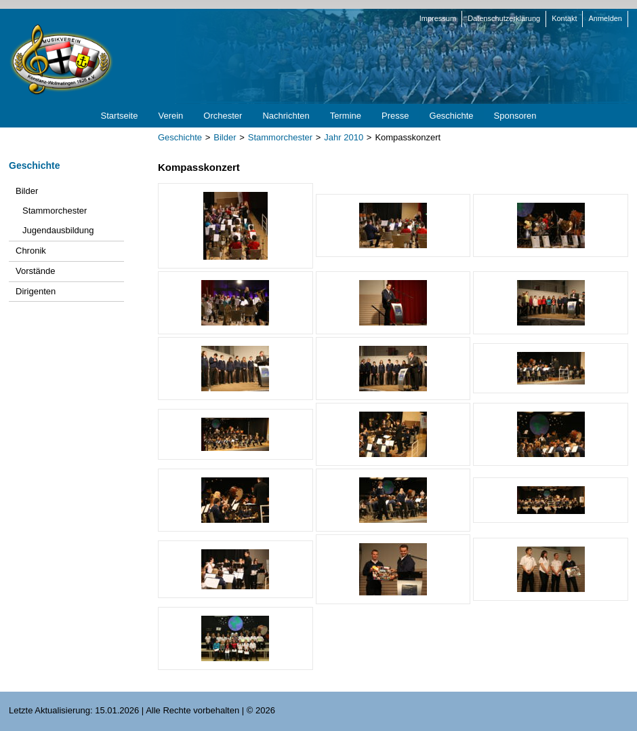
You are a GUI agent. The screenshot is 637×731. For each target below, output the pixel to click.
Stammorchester (280, 137)
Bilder (224, 137)
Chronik (31, 250)
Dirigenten (36, 291)
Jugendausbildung (58, 230)
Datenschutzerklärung (504, 18)
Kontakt (564, 18)
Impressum (437, 18)
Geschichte (180, 137)
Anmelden (605, 18)
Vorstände (36, 271)
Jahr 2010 (343, 137)
